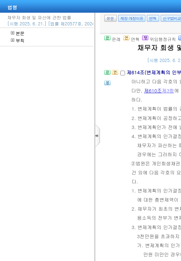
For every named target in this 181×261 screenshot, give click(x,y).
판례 (112, 39)
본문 (17, 33)
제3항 (168, 90)
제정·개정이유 (131, 18)
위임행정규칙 (159, 39)
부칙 (17, 40)
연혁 (152, 18)
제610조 (153, 90)
